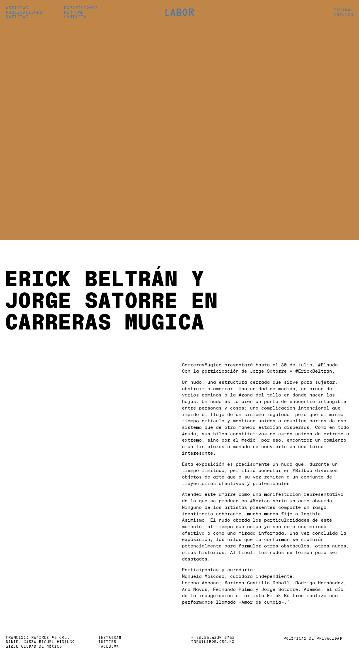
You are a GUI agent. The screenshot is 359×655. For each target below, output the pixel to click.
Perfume (74, 12)
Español (343, 10)
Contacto (75, 17)
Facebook (108, 646)
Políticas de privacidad (312, 639)
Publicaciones (24, 12)
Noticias (17, 17)
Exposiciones (81, 8)
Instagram (109, 638)
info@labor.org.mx (212, 642)
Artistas (17, 8)
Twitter (107, 642)
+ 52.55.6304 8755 (212, 638)
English (343, 15)
